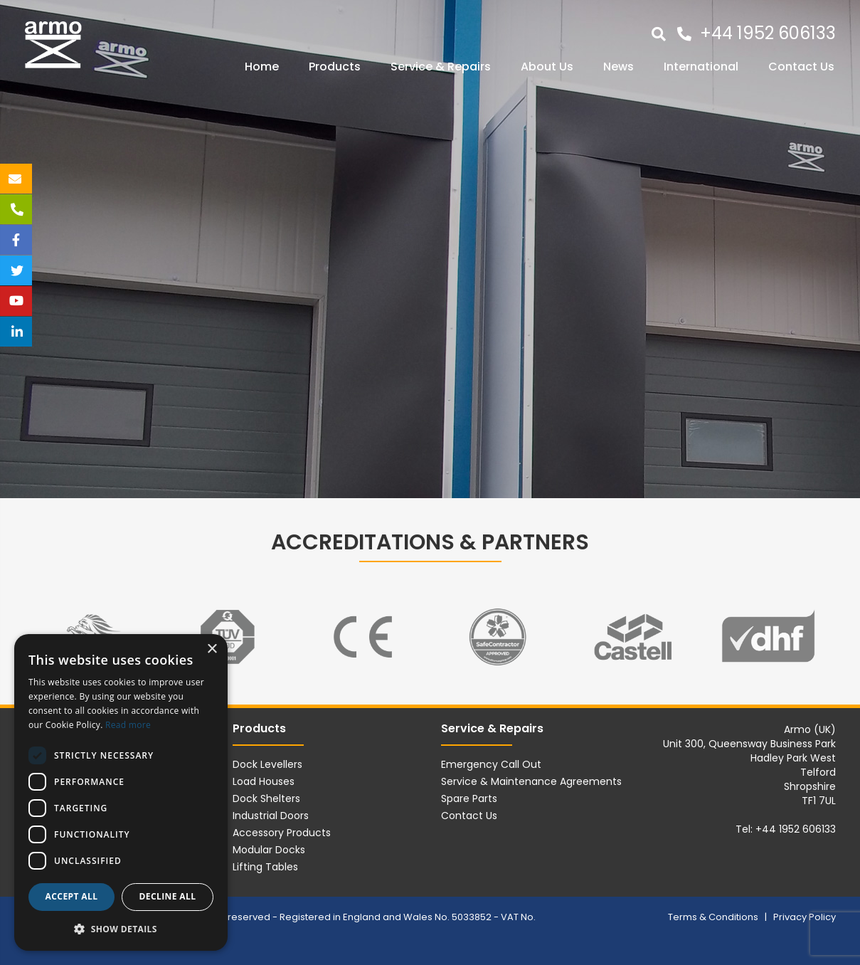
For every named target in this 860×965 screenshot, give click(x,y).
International (701, 66)
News (618, 66)
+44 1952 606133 (768, 33)
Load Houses (263, 781)
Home (262, 66)
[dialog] (121, 792)
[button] (120, 928)
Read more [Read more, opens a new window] (128, 725)
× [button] (211, 649)
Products (335, 66)
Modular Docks (269, 850)
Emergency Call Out (491, 764)
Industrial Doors (271, 815)
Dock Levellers (267, 764)
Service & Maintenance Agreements (531, 781)
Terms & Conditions (714, 917)
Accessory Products (282, 833)
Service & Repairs (441, 66)
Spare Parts (469, 798)
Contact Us (801, 66)
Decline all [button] (167, 896)
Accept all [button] (72, 896)
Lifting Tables (265, 867)
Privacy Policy (804, 917)
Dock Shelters (266, 798)
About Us (547, 66)
